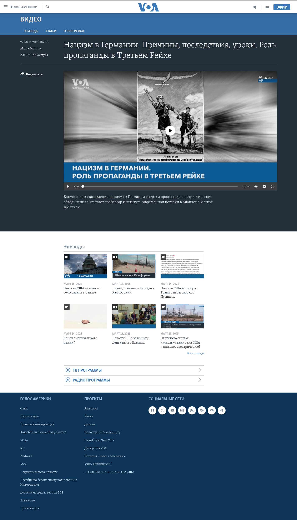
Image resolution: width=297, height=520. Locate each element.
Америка (91, 408)
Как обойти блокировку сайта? (43, 432)
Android (26, 456)
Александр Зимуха (34, 55)
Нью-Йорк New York (99, 440)
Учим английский (97, 464)
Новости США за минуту (102, 432)
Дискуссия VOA (95, 448)
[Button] (31, 75)
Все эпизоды (195, 353)
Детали (89, 424)
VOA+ (24, 440)
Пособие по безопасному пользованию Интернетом (48, 482)
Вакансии (27, 500)
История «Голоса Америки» (105, 456)
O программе (74, 31)
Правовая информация (37, 424)
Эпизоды (31, 31)
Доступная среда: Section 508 (41, 492)
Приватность (29, 508)
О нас (24, 408)
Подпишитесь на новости (39, 472)
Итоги (89, 416)
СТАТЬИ (51, 31)
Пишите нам (29, 416)
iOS (22, 448)
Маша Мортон (30, 48)
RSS (23, 464)
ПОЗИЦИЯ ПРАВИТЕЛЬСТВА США (109, 472)
